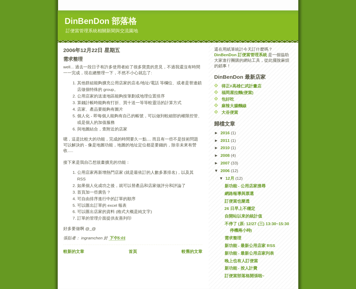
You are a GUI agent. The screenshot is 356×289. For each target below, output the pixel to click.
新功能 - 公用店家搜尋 (245, 186)
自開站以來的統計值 (243, 216)
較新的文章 (73, 251)
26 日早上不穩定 (240, 208)
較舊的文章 (191, 251)
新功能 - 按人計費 (241, 268)
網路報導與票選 (239, 193)
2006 (225, 170)
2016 (225, 132)
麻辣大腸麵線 (233, 105)
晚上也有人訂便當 (241, 260)
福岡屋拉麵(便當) (237, 92)
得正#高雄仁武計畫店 (241, 86)
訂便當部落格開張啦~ (245, 275)
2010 (225, 147)
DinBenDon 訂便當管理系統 (240, 54)
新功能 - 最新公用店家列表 (249, 253)
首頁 (133, 251)
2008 (225, 155)
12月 (230, 178)
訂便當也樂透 (237, 201)
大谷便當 (229, 112)
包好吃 (227, 99)
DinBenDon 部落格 (101, 21)
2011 (225, 140)
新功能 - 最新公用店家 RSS (250, 245)
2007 (225, 163)
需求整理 (233, 238)
